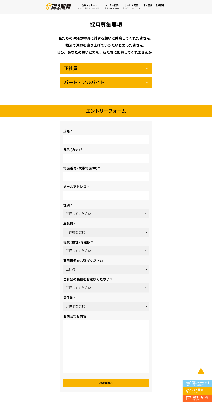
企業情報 (159, 5)
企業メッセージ (89, 7)
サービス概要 (131, 7)
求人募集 (147, 5)
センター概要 (111, 7)
